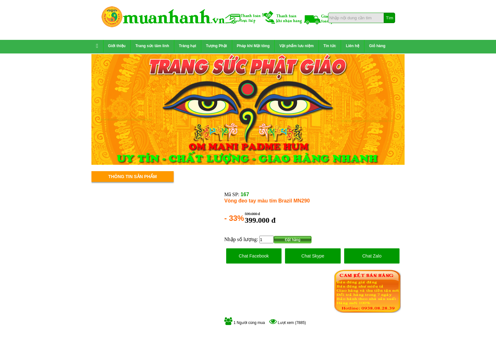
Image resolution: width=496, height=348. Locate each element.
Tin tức (330, 46)
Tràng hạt (187, 46)
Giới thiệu (117, 46)
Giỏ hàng (377, 46)
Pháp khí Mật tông (253, 46)
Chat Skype (312, 255)
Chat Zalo (371, 255)
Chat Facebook (254, 255)
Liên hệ (352, 46)
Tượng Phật (216, 46)
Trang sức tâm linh (152, 46)
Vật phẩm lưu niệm (296, 46)
